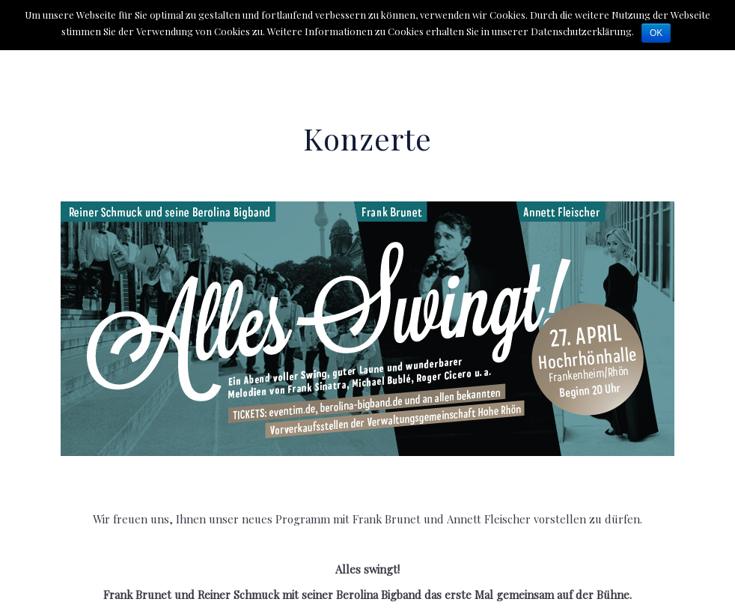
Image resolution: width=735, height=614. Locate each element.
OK (656, 33)
